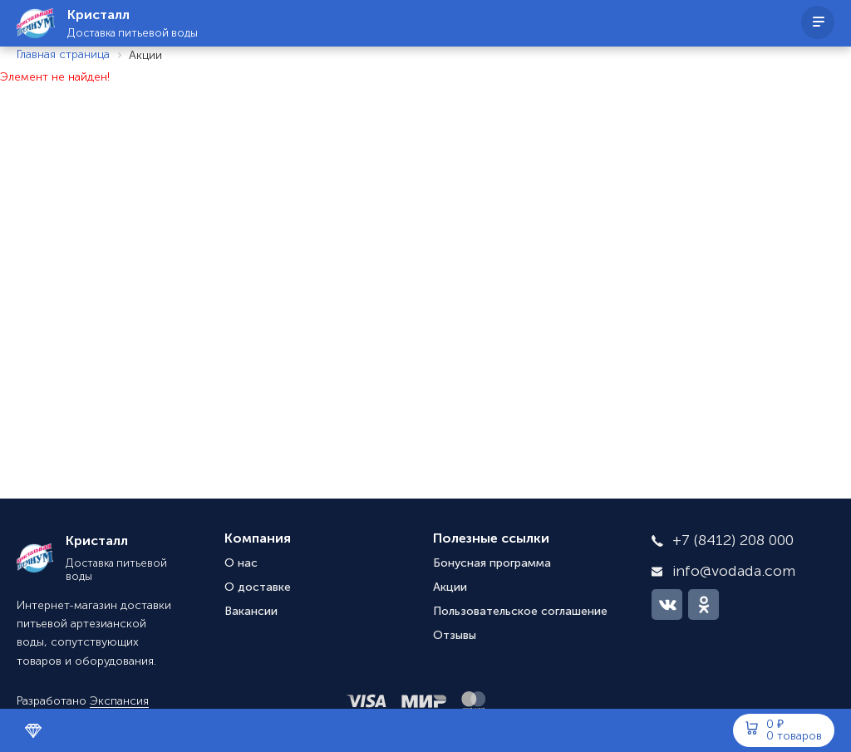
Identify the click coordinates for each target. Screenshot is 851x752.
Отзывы (454, 635)
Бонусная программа (492, 563)
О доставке (257, 587)
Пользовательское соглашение (520, 611)
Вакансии (251, 611)
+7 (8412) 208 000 (733, 540)
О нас (241, 563)
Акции (450, 587)
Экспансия (119, 701)
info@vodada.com (733, 571)
